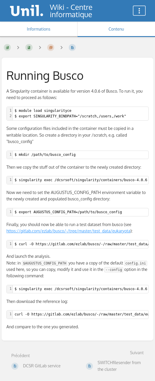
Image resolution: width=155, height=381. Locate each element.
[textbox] (80, 113)
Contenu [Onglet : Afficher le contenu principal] (116, 29)
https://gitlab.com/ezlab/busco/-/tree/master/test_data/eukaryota (68, 230)
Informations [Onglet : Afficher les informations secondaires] (38, 29)
